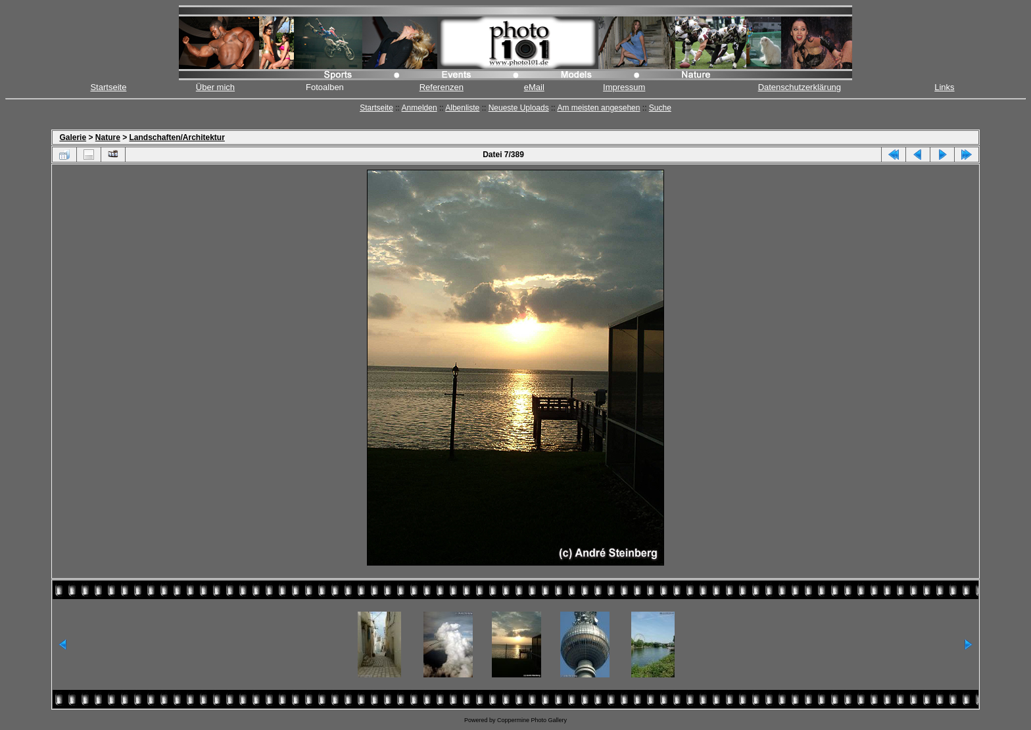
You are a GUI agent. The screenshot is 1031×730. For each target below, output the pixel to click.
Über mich (215, 87)
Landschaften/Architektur (177, 137)
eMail (534, 87)
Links (944, 87)
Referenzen (442, 87)
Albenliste (462, 107)
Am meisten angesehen (598, 107)
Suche (660, 107)
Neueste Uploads (519, 107)
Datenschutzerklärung (799, 87)
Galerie (72, 137)
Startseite (108, 87)
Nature (107, 137)
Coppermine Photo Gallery (532, 720)
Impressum (624, 87)
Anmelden (419, 107)
